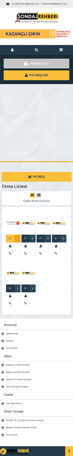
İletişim (9, 341)
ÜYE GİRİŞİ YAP (36, 75)
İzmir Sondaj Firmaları (17, 386)
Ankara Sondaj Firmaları (18, 365)
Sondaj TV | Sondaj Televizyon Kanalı (25, 420)
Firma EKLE (11, 348)
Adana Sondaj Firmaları (18, 372)
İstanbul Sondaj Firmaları (18, 379)
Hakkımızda (12, 333)
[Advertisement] (36, 122)
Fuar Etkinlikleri (13, 403)
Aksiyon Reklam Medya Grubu (21, 427)
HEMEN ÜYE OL (36, 63)
